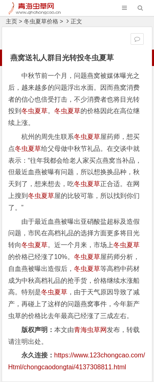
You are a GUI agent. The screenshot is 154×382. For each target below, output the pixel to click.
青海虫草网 (90, 329)
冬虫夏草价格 (41, 21)
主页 (11, 21)
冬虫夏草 (34, 110)
